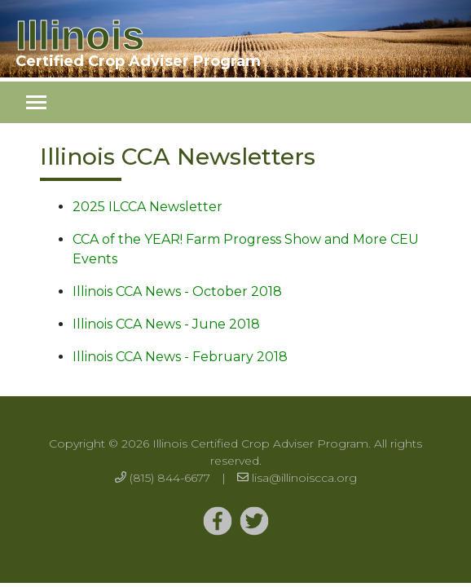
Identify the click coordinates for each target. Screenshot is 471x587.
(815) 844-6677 (170, 477)
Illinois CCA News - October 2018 (177, 291)
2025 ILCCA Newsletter (147, 206)
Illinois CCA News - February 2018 (180, 356)
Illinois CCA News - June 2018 (166, 324)
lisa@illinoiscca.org (304, 477)
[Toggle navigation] (36, 102)
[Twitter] (217, 522)
